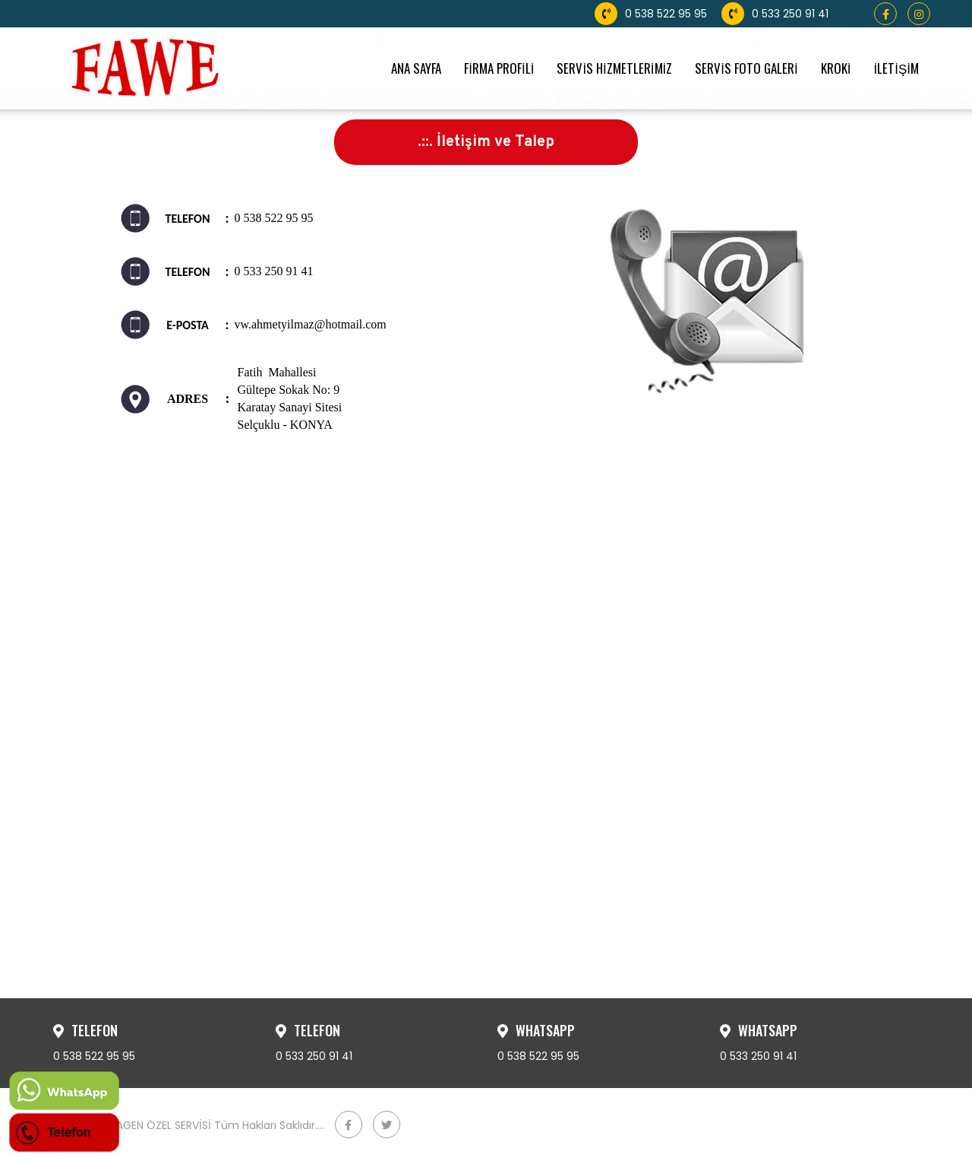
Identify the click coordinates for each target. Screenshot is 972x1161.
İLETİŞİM (896, 68)
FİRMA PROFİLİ (499, 68)
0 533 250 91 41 (774, 13)
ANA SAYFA (416, 68)
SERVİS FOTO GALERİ (746, 68)
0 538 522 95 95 (651, 13)
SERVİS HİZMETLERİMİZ (614, 68)
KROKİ (836, 68)
